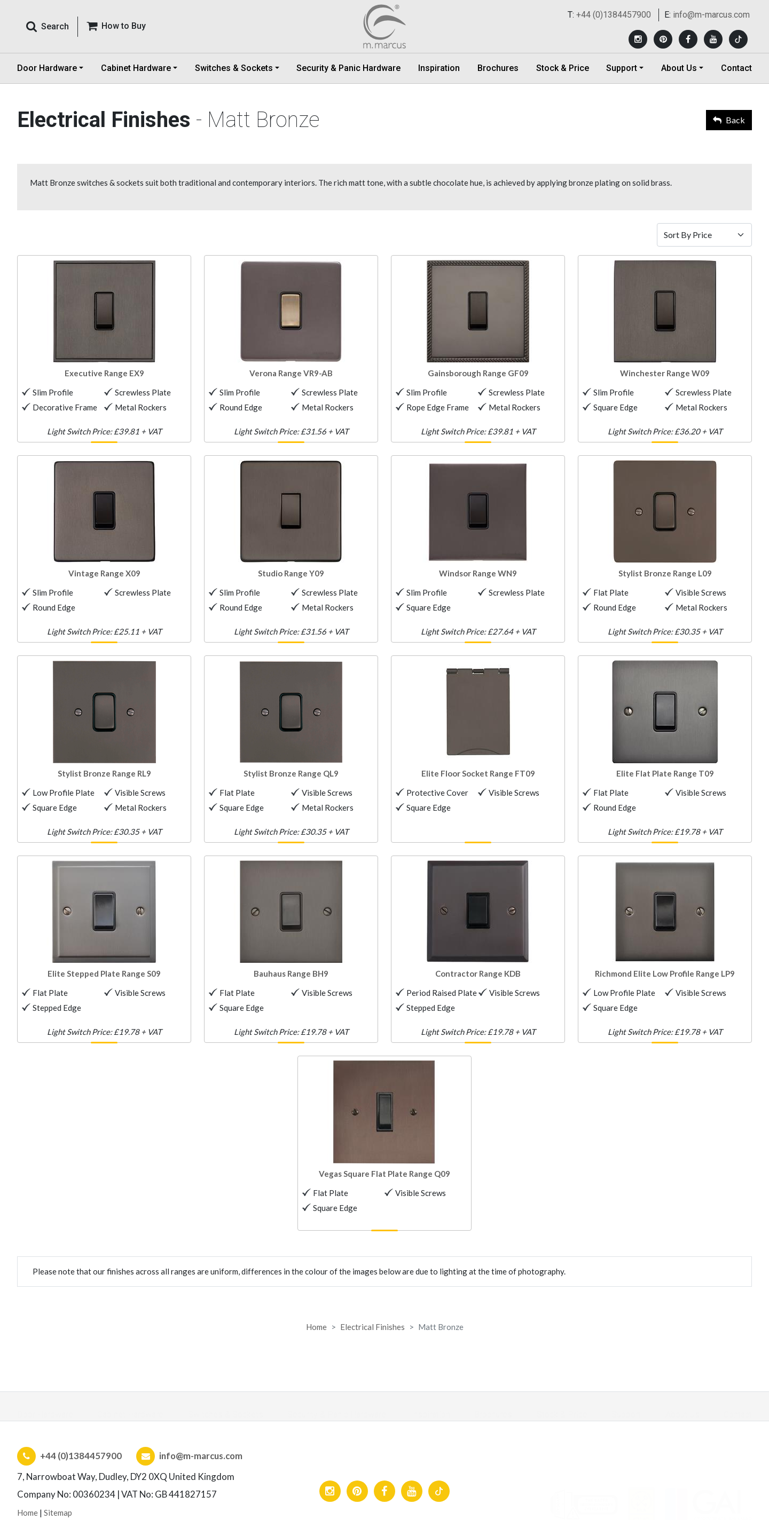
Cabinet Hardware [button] (136, 77)
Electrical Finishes (372, 1327)
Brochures (498, 77)
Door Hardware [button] (47, 77)
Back (729, 120)
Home (316, 1327)
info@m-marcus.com (711, 19)
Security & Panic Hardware (348, 77)
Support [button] (621, 77)
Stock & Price (562, 77)
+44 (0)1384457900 (613, 19)
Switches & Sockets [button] (234, 77)
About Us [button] (679, 77)
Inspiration (439, 77)
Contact (736, 77)
